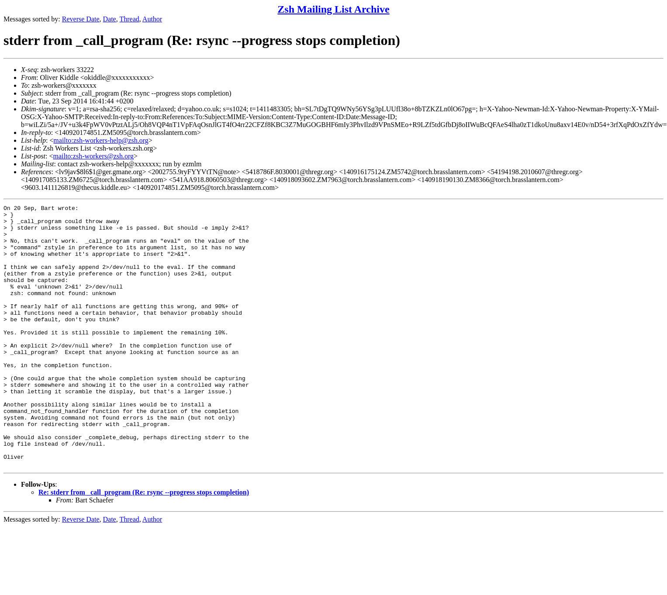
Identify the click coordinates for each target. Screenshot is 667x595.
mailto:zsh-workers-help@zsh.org (101, 140)
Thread (129, 19)
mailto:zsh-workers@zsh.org (93, 156)
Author (152, 19)
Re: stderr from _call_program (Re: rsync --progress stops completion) (143, 544)
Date (109, 19)
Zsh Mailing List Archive (333, 9)
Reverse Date (81, 19)
